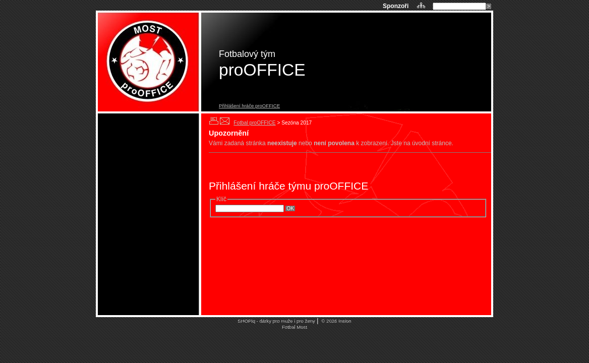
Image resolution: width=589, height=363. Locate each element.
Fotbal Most (294, 327)
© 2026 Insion (335, 321)
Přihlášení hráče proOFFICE (249, 105)
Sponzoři (396, 6)
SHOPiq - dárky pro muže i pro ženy (276, 321)
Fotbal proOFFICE (254, 123)
